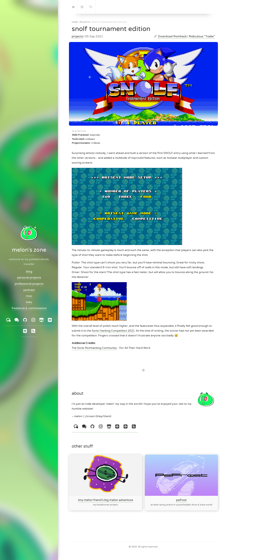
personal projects (29, 277)
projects (85, 22)
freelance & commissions (29, 308)
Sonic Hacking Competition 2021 (113, 330)
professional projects (29, 284)
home (75, 22)
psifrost (181, 500)
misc (29, 296)
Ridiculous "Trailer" (202, 36)
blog (29, 271)
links (29, 302)
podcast (29, 290)
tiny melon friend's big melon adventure (105, 500)
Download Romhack (172, 36)
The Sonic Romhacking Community (94, 348)
